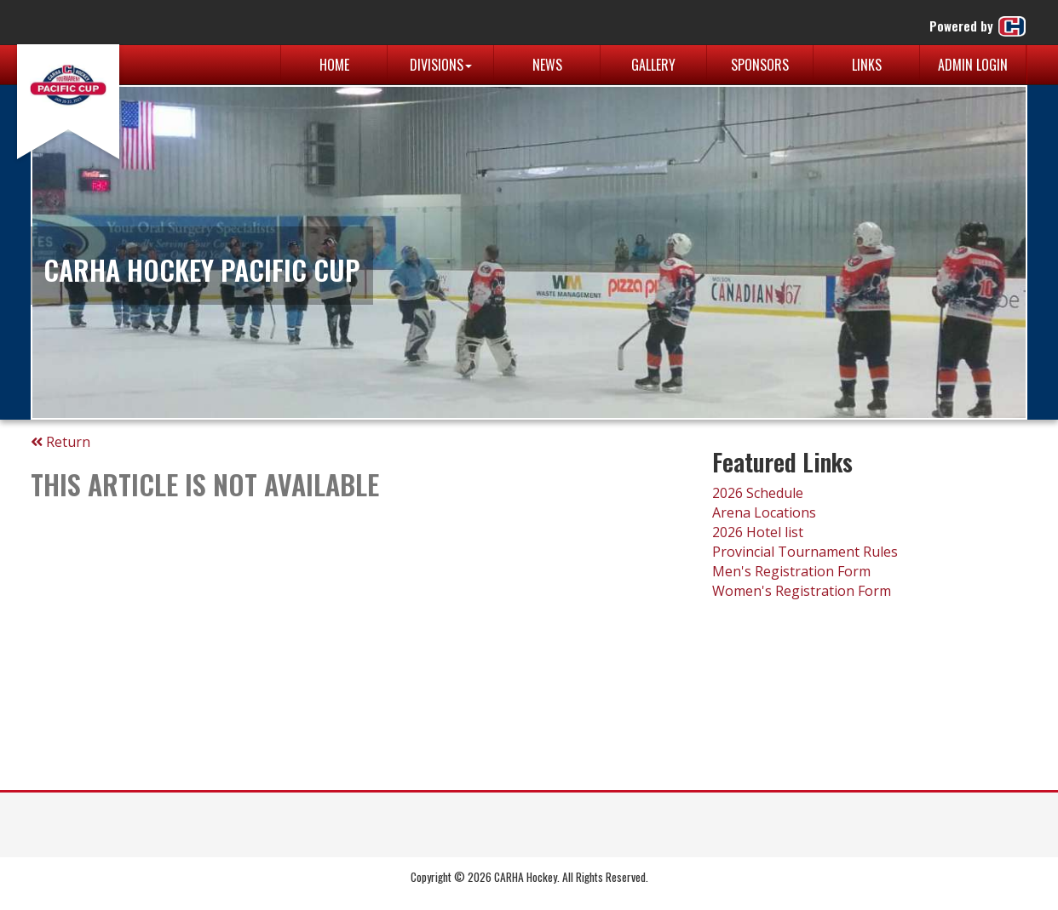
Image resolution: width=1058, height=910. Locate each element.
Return (60, 441)
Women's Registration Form (801, 590)
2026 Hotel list (757, 532)
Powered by (978, 26)
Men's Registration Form (791, 571)
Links (867, 64)
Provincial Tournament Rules (805, 551)
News (547, 64)
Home (334, 64)
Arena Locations (764, 512)
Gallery (653, 64)
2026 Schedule (757, 493)
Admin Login (973, 64)
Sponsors (760, 64)
